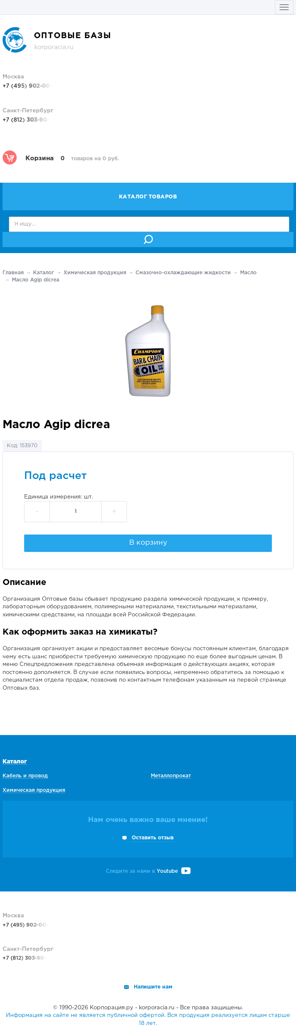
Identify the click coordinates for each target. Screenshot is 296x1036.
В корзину (148, 543)
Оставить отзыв (153, 837)
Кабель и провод (25, 776)
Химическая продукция (95, 272)
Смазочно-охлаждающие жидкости (183, 272)
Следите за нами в (148, 871)
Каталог (43, 272)
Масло (248, 272)
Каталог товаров (148, 197)
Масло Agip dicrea (35, 280)
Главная (13, 272)
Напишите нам (153, 987)
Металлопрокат (171, 776)
